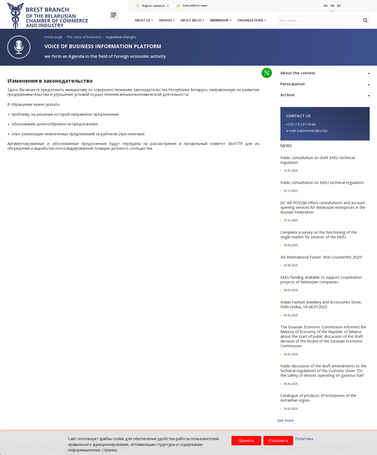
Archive (325, 95)
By (339, 6)
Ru (326, 6)
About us (143, 20)
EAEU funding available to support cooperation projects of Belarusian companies (321, 279)
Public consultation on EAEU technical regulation (322, 182)
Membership (220, 20)
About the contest (325, 73)
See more (285, 420)
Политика (304, 438)
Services (166, 20)
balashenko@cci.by (312, 130)
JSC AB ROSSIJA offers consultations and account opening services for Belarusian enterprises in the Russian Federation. (322, 207)
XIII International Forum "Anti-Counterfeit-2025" (321, 257)
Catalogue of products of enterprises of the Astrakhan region (318, 398)
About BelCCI (192, 20)
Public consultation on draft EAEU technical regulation (317, 160)
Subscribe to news (192, 5)
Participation (325, 84)
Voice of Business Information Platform (103, 46)
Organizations (251, 20)
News (286, 146)
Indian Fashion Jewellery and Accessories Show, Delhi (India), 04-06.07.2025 (321, 304)
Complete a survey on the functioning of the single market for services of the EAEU (318, 234)
